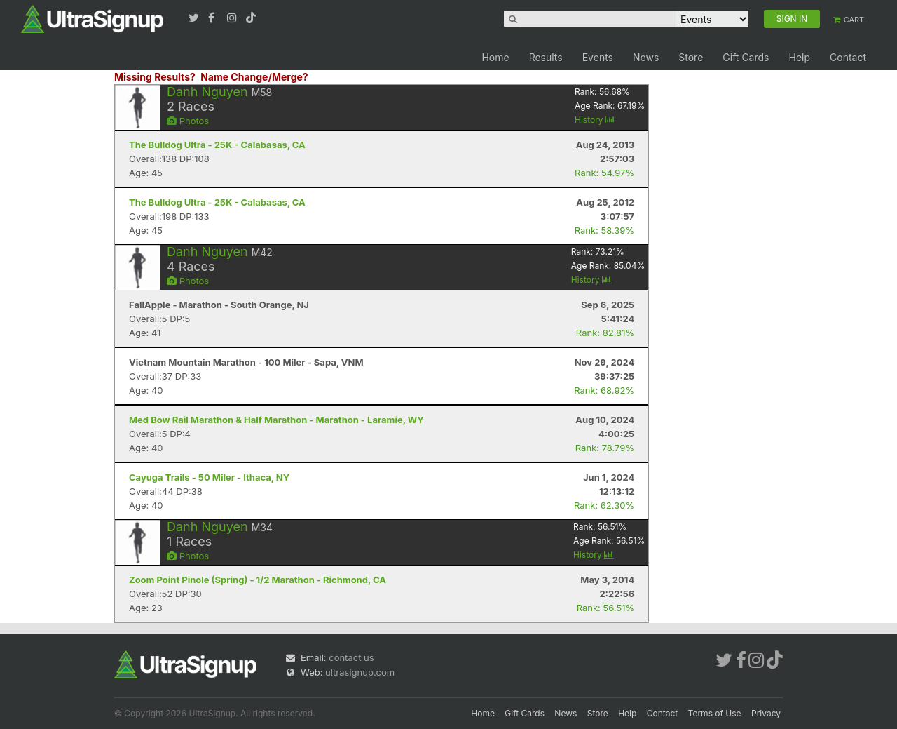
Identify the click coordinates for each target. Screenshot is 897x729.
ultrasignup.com (360, 672)
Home (495, 57)
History (595, 119)
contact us (351, 657)
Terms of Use (714, 713)
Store (690, 57)
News (646, 57)
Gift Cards (746, 57)
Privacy (766, 713)
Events (597, 57)
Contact (848, 57)
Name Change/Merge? (254, 77)
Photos (188, 120)
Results (546, 57)
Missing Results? (155, 77)
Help (799, 57)
